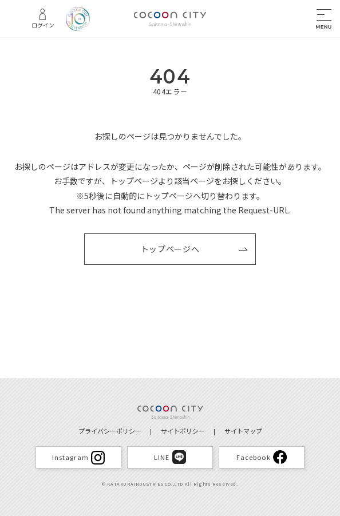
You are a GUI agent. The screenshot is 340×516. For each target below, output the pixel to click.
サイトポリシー (183, 430)
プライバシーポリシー (109, 430)
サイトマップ (243, 430)
